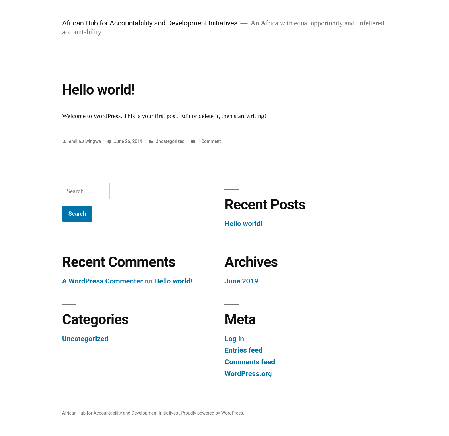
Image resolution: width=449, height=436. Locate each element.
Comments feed (249, 362)
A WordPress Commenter (102, 281)
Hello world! (98, 89)
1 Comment (209, 141)
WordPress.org (248, 373)
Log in (234, 339)
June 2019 (241, 281)
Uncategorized (169, 141)
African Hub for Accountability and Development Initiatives (150, 23)
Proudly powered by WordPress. (212, 413)
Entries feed (243, 350)
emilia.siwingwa (85, 141)
